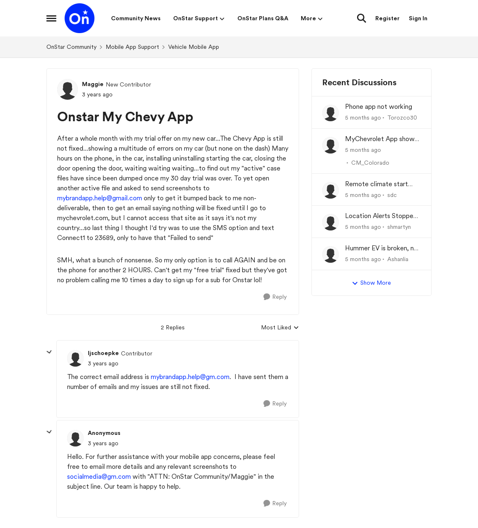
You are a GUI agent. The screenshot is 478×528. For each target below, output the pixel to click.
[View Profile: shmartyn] (330, 222)
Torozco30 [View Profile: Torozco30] (402, 117)
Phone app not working (378, 106)
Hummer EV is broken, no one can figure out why (381, 248)
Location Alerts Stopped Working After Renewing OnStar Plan (381, 216)
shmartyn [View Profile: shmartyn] (399, 226)
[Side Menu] (51, 18)
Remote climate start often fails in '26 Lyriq (376, 184)
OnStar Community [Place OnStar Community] (71, 46)
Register (387, 18)
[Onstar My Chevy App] (103, 363)
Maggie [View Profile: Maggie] (93, 84)
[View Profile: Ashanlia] (330, 254)
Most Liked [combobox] (280, 328)
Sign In (418, 18)
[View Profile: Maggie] (67, 89)
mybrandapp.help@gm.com (190, 377)
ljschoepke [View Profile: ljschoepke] (103, 353)
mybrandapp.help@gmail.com (99, 198)
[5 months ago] (363, 117)
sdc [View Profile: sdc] (392, 194)
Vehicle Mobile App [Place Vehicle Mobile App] (193, 46)
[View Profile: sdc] (330, 190)
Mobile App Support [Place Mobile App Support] (132, 46)
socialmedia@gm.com (99, 476)
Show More (371, 283)
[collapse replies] (49, 352)
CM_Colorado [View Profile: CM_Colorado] (370, 162)
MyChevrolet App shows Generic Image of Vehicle (382, 139)
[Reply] (275, 296)
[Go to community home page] (79, 18)
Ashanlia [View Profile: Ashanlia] (397, 259)
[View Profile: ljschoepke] (75, 358)
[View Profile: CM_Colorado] (330, 145)
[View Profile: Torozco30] (330, 113)
